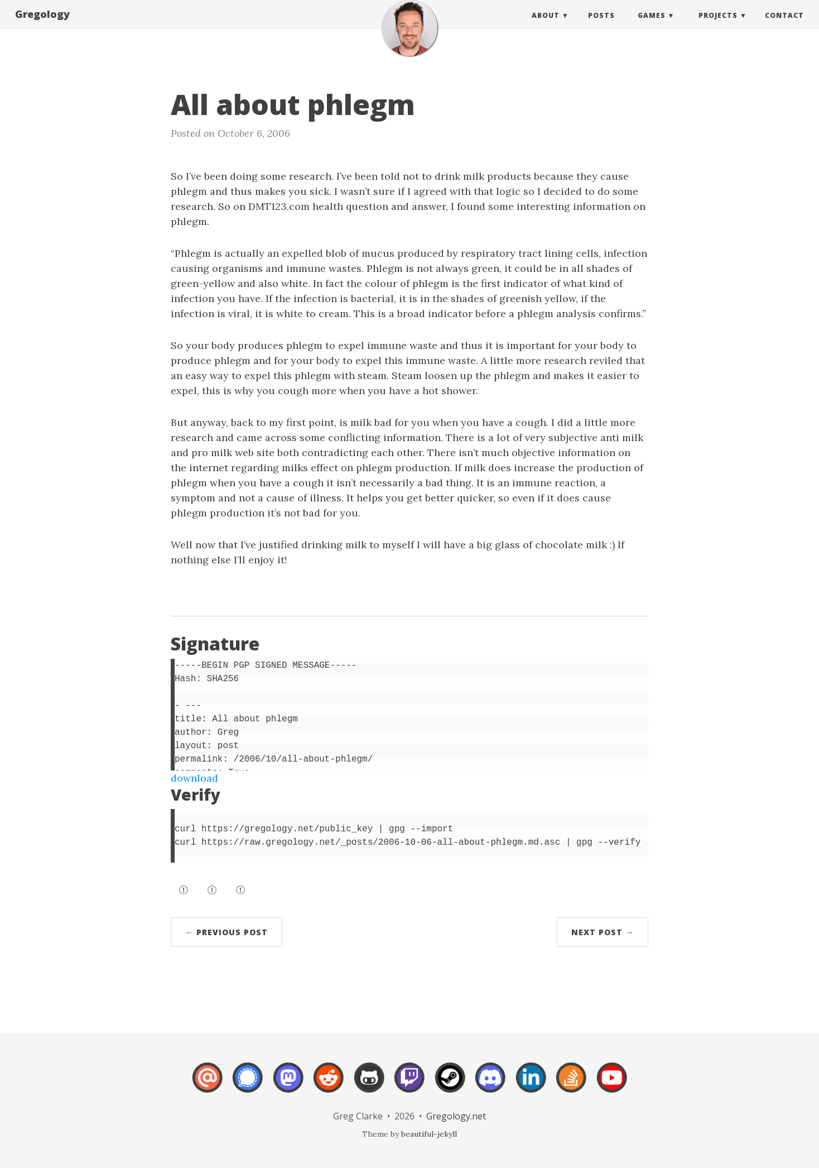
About (546, 26)
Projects (718, 26)
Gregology (42, 25)
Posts (601, 26)
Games (652, 26)
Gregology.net (456, 1116)
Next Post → (602, 932)
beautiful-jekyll (429, 1134)
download (194, 778)
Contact (784, 26)
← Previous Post (226, 932)
